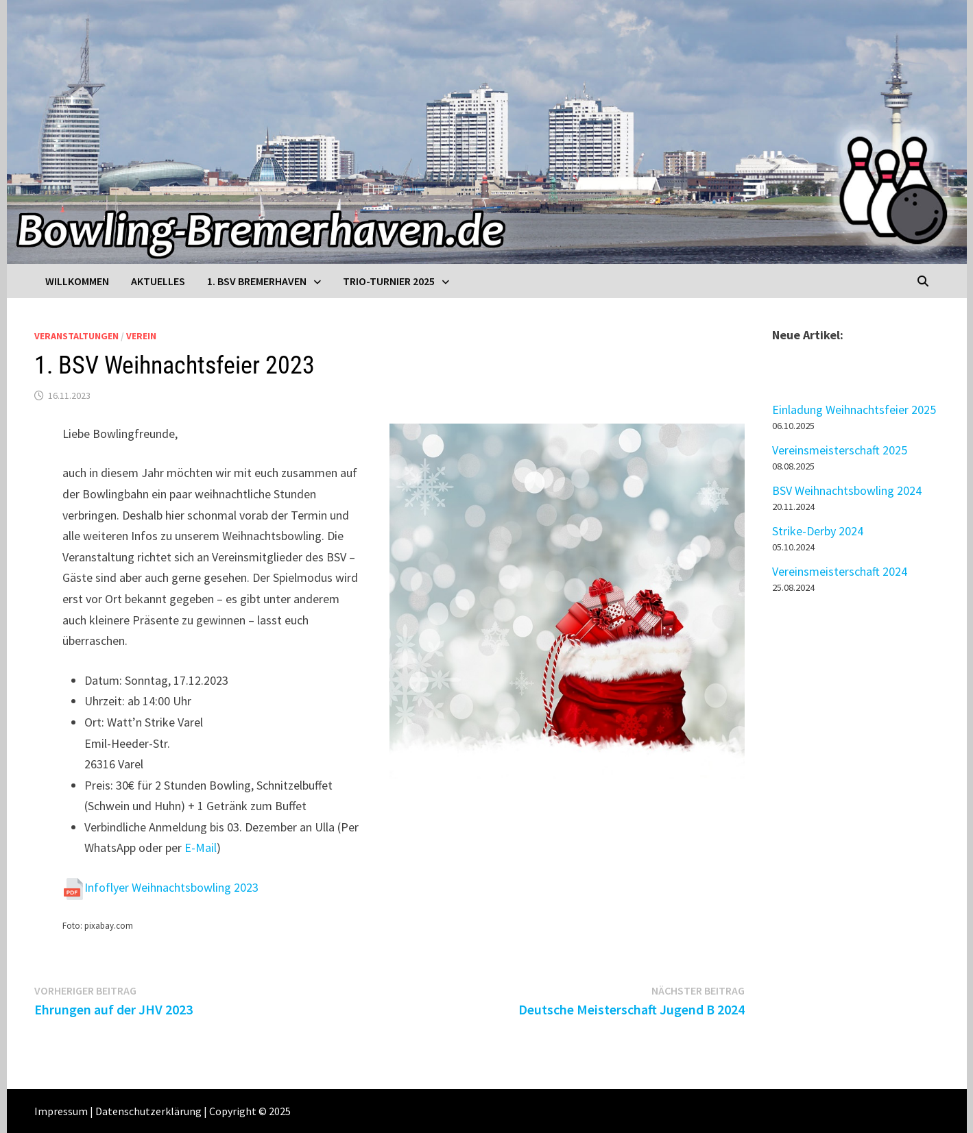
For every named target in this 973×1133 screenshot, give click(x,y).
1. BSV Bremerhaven (257, 281)
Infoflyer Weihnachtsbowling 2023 (171, 887)
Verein (141, 336)
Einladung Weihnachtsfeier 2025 (854, 409)
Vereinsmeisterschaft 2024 (839, 571)
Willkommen (77, 281)
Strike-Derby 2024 (817, 531)
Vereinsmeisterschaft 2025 (839, 450)
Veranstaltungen (76, 336)
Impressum (61, 1111)
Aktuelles (158, 281)
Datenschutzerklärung (148, 1111)
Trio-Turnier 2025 (389, 281)
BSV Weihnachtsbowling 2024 (847, 490)
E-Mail (200, 847)
